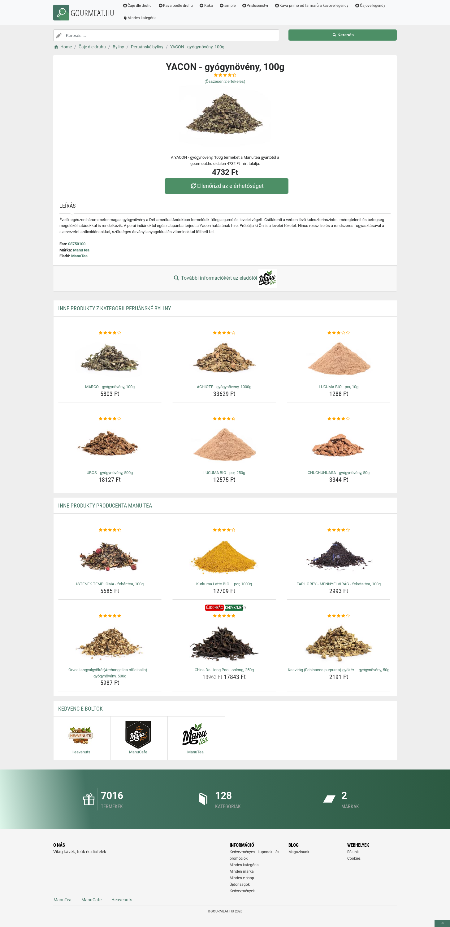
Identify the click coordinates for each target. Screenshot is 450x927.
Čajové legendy (370, 5)
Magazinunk (298, 852)
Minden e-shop (242, 878)
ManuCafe (91, 899)
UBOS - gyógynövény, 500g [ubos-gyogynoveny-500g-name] (110, 472)
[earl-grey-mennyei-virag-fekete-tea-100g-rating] (338, 530)
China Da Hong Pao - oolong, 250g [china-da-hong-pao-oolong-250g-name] (224, 670)
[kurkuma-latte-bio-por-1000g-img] (224, 556)
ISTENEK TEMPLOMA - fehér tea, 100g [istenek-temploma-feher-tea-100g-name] (110, 584)
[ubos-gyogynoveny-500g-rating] (110, 419)
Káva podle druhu (175, 5)
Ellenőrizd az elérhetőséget (226, 186)
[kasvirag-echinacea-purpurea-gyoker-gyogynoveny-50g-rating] (338, 616)
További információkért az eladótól (225, 278)
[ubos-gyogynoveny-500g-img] (110, 445)
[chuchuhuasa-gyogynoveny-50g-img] (338, 445)
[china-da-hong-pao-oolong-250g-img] (224, 642)
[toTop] (442, 923)
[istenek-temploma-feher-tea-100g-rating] (110, 530)
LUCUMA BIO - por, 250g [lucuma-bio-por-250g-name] (224, 472)
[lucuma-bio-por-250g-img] (224, 445)
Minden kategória (140, 18)
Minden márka (242, 871)
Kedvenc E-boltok (80, 708)
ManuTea (79, 256)
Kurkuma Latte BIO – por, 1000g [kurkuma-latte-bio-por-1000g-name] (224, 584)
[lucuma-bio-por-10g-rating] (338, 333)
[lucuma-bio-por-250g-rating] (224, 419)
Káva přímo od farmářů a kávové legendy (312, 5)
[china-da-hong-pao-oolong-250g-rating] (224, 616)
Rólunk (353, 852)
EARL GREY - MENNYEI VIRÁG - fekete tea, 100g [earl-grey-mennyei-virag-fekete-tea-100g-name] (338, 584)
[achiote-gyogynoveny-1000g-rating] (224, 333)
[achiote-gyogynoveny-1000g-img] (224, 359)
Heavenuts (121, 899)
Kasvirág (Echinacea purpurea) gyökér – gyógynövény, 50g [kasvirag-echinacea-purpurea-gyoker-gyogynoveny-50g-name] (338, 670)
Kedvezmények (242, 891)
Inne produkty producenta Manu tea (105, 505)
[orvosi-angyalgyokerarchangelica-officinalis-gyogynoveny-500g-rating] (110, 616)
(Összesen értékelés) (225, 81)
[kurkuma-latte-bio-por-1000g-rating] (224, 530)
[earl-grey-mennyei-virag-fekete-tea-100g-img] (338, 556)
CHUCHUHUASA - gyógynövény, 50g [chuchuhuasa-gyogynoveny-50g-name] (339, 472)
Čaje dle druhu (137, 5)
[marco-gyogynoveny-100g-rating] (110, 333)
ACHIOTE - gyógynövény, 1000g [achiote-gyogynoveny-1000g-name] (224, 386)
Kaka (206, 5)
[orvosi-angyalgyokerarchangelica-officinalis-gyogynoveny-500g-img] (110, 642)
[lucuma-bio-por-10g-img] (338, 359)
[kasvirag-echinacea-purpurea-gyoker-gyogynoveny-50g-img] (338, 642)
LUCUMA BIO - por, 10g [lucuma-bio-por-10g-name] (338, 386)
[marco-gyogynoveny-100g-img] (110, 359)
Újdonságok (240, 884)
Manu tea (81, 250)
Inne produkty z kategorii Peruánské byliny (114, 308)
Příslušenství (255, 5)
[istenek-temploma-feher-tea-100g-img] (110, 556)
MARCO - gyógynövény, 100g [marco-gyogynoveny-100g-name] (110, 386)
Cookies (354, 858)
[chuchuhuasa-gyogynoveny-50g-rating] (338, 419)
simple (227, 5)
